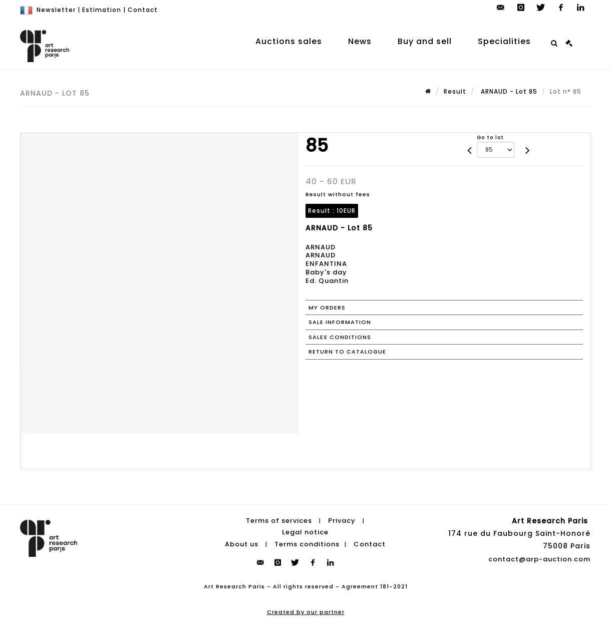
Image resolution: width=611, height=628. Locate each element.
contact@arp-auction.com (539, 559)
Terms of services (279, 520)
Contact (143, 10)
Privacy (342, 520)
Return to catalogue (347, 352)
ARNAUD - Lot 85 (508, 91)
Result (455, 91)
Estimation (101, 10)
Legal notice (305, 532)
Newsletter (56, 10)
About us (241, 544)
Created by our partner (306, 612)
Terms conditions (307, 544)
